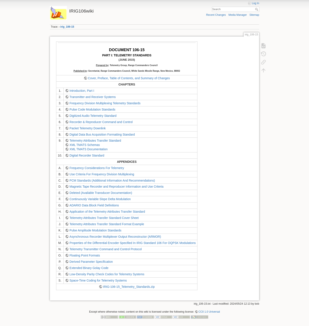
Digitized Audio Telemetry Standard (93, 115)
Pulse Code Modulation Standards (92, 109)
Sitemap (254, 14)
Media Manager (238, 14)
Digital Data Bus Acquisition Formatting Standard (102, 134)
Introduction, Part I (81, 90)
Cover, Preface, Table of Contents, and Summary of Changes (129, 78)
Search (257, 9)
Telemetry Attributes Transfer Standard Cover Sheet (104, 218)
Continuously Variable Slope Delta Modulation (100, 199)
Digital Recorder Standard (86, 155)
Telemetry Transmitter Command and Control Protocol (105, 249)
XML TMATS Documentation (88, 149)
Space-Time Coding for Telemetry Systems (98, 280)
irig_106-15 (67, 26)
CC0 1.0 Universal (209, 311)
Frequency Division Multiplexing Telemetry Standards (104, 103)
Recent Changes (216, 14)
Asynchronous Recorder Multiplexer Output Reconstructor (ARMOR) (115, 236)
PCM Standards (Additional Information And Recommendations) (112, 180)
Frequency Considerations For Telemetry (96, 168)
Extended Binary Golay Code (89, 268)
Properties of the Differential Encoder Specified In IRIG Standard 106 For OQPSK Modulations (132, 243)
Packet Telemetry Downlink (87, 128)
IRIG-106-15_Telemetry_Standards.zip (129, 286)
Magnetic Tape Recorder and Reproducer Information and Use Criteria (116, 186)
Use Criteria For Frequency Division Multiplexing (101, 174)
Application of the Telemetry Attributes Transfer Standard (107, 211)
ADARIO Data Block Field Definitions (94, 205)
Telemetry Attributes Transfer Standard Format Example (106, 224)
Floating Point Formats (84, 255)
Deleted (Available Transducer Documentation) (100, 193)
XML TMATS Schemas (84, 145)
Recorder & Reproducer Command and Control (101, 122)
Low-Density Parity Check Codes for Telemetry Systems (106, 274)
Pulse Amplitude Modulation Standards (95, 230)
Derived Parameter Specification (91, 261)
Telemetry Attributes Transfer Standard (95, 140)
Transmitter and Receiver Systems (92, 97)
